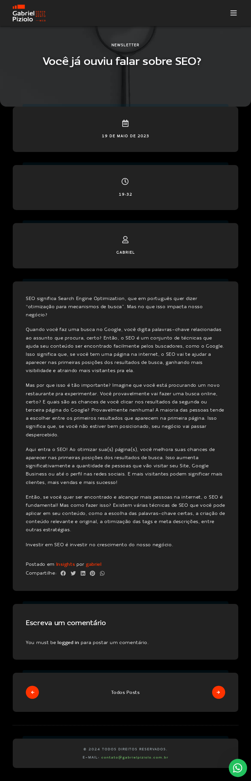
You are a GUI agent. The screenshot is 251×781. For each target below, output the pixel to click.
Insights (65, 564)
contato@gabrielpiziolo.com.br (135, 757)
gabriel (94, 564)
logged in (68, 642)
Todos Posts (125, 692)
